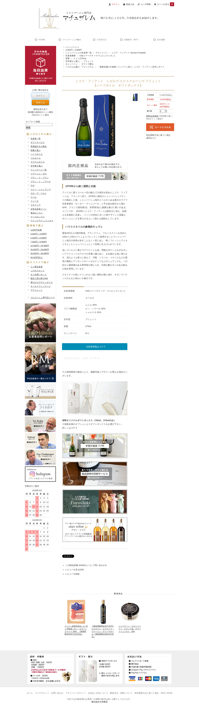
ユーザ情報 (146, 4)
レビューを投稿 (72, 574)
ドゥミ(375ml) (79, 58)
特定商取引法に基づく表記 (146, 693)
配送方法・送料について (121, 693)
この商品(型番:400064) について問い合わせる (86, 565)
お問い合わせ (57, 693)
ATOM (169, 693)
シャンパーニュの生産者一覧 (78, 53)
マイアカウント (42, 693)
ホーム (30, 693)
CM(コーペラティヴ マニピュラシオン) (97, 55)
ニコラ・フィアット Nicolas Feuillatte (129, 53)
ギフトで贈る (87, 64)
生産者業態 (70, 55)
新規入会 (130, 4)
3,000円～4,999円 (73, 50)
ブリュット (88, 61)
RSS (163, 693)
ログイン (40, 95)
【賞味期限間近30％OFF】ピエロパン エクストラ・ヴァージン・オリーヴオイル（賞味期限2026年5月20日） (103, 631)
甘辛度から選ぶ (72, 61)
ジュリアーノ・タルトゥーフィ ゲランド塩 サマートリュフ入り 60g (129, 629)
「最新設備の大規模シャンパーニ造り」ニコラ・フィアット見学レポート (131, 67)
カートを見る (165, 4)
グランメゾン (102, 53)
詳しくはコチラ (69, 428)
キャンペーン (71, 64)
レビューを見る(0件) (74, 569)
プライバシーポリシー (75, 693)
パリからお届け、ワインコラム (79, 67)
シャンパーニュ (72, 47)
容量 (67, 58)
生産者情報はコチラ (96, 346)
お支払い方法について (98, 693)
